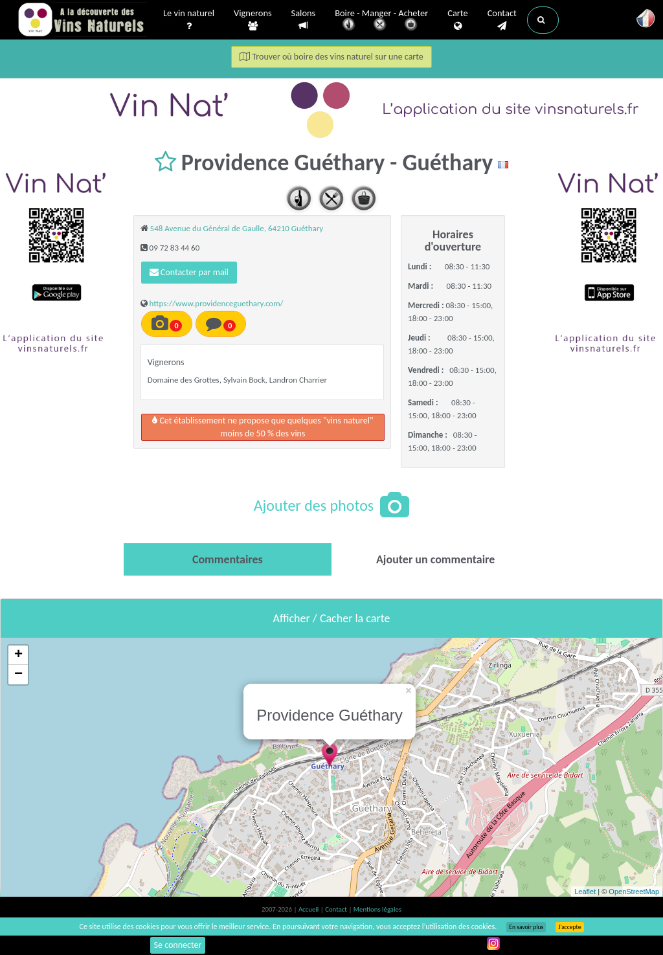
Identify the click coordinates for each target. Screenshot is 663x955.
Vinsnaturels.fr (82, 20)
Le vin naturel (188, 20)
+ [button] (18, 655)
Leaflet (585, 891)
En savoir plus (526, 927)
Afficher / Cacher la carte (331, 618)
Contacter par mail (189, 272)
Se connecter (178, 944)
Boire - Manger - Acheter (381, 21)
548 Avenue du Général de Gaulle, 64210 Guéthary (237, 228)
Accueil (309, 909)
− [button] (18, 674)
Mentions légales (377, 909)
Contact (502, 20)
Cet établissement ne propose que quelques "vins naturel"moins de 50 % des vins (262, 427)
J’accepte (569, 927)
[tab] (228, 559)
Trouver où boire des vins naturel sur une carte (331, 56)
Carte (457, 20)
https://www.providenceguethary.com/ (217, 303)
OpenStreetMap (634, 891)
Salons (303, 19)
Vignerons (253, 20)
